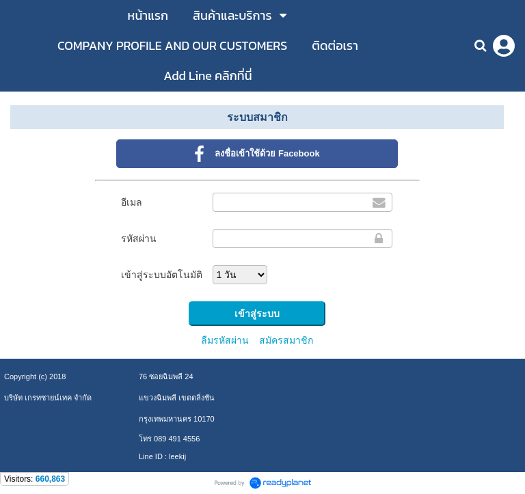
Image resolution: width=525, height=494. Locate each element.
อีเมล (131, 202)
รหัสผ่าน (139, 238)
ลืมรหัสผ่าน (225, 340)
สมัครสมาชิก (286, 340)
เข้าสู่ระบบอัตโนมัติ (161, 274)
